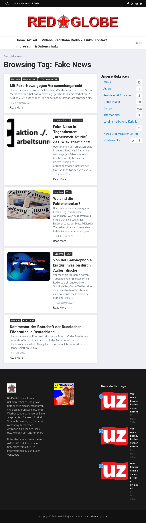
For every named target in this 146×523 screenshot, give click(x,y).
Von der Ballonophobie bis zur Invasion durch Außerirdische (72, 265)
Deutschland (111, 102)
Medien (78, 120)
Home (20, 40)
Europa (108, 108)
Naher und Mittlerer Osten (120, 134)
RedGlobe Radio (68, 40)
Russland (28, 320)
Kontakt (100, 40)
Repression (29, 79)
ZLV (68, 192)
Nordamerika (111, 140)
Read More (16, 107)
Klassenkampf (62, 120)
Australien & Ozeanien (118, 95)
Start (6, 56)
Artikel (33, 40)
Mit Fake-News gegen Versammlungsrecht (46, 85)
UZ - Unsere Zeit (49, 79)
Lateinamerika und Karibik (120, 121)
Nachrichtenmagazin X (96, 516)
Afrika (107, 82)
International (111, 115)
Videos (47, 40)
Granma (58, 253)
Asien (107, 88)
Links (88, 40)
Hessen (15, 79)
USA (69, 253)
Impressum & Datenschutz (36, 46)
